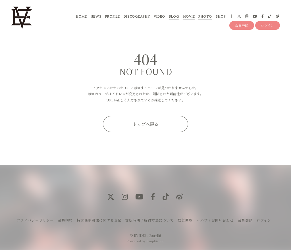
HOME (81, 17)
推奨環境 (185, 220)
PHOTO (205, 17)
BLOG (174, 17)
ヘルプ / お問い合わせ (215, 220)
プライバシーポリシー (35, 220)
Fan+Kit (155, 235)
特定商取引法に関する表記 (99, 220)
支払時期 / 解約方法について (149, 220)
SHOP (220, 17)
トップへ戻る (145, 124)
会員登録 (242, 26)
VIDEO (159, 17)
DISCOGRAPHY (136, 17)
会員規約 (65, 220)
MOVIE (188, 17)
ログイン (267, 26)
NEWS (95, 17)
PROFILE (112, 17)
